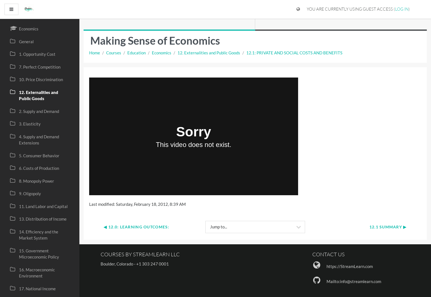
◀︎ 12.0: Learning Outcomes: (136, 226)
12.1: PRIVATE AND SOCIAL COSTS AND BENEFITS (294, 52)
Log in (401, 9)
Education (136, 52)
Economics (161, 52)
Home (94, 52)
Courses (113, 52)
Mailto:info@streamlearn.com (354, 281)
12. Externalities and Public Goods (208, 52)
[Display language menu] (298, 9)
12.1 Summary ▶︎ (388, 226)
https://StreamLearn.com (350, 266)
